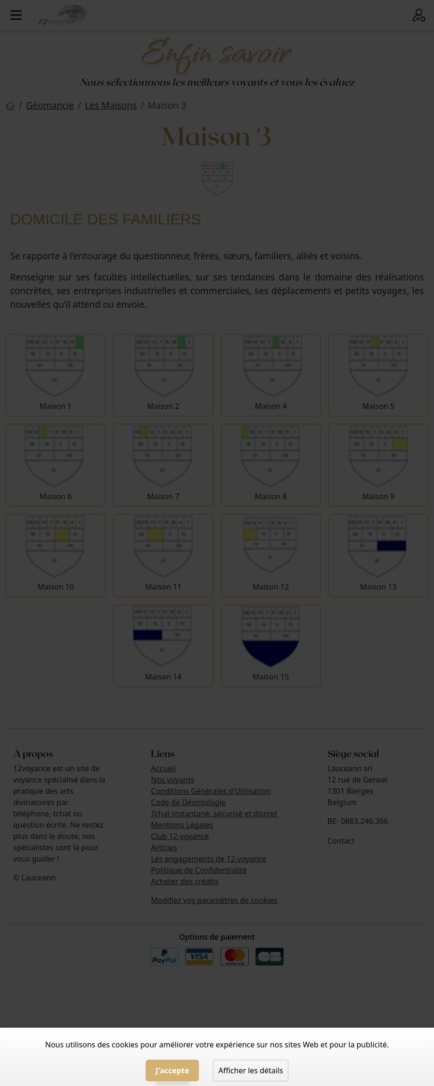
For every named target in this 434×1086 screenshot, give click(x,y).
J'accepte (172, 1070)
